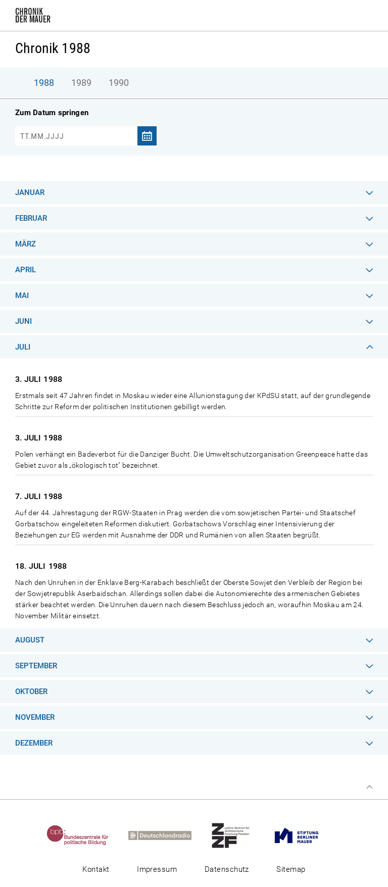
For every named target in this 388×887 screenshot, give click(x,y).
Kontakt (95, 869)
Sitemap (290, 869)
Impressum (157, 869)
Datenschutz (227, 869)
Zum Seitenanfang (369, 787)
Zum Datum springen (51, 112)
